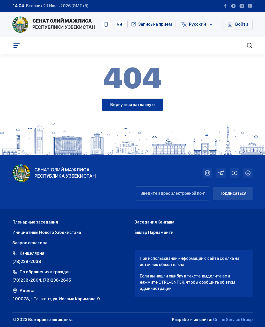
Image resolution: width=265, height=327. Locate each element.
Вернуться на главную (132, 104)
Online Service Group (233, 319)
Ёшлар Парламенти (154, 232)
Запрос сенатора (29, 242)
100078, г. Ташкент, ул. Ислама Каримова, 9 (56, 298)
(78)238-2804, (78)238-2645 (41, 280)
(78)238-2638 (26, 261)
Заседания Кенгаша (154, 222)
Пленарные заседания (35, 222)
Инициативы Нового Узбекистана (46, 232)
